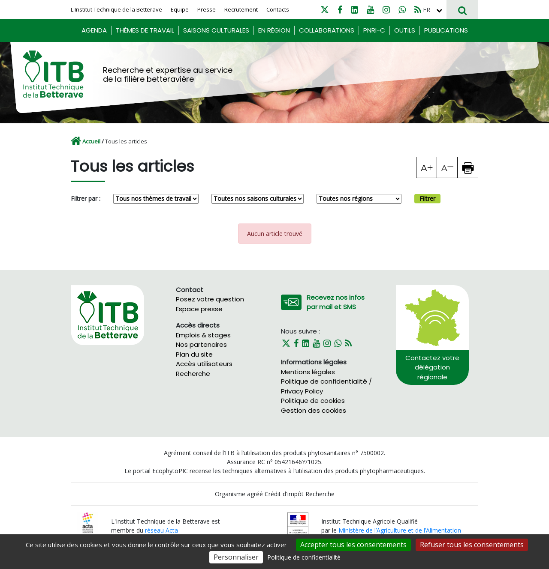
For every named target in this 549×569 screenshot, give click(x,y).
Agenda (94, 30)
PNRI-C (374, 30)
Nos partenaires (201, 344)
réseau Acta (161, 530)
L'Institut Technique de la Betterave (116, 9)
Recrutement (241, 9)
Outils (404, 30)
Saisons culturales (216, 30)
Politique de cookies (313, 400)
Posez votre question (210, 299)
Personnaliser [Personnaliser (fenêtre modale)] (236, 557)
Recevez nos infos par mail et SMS (336, 302)
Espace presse (199, 308)
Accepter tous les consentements (353, 544)
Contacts (277, 9)
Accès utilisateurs (204, 363)
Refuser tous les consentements (472, 544)
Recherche (193, 373)
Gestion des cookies (313, 410)
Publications (446, 30)
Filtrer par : (85, 198)
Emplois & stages (203, 335)
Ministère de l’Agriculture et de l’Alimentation (399, 530)
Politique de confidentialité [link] (304, 557)
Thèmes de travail (145, 30)
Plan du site (194, 354)
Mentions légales (308, 371)
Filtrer (427, 198)
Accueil (91, 141)
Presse (206, 9)
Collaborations (326, 30)
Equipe (180, 9)
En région (274, 30)
